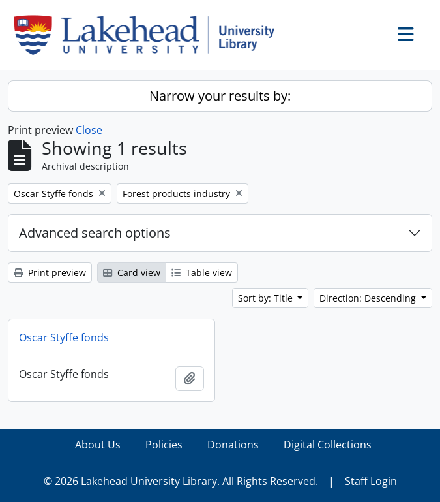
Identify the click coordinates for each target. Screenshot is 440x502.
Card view (131, 272)
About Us (98, 444)
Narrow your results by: (220, 95)
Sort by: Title (266, 298)
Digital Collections (328, 444)
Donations (233, 444)
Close (89, 130)
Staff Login (371, 481)
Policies (164, 444)
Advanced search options (95, 233)
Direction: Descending (368, 298)
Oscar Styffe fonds (64, 337)
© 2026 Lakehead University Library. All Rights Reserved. (181, 481)
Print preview (50, 272)
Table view (201, 272)
